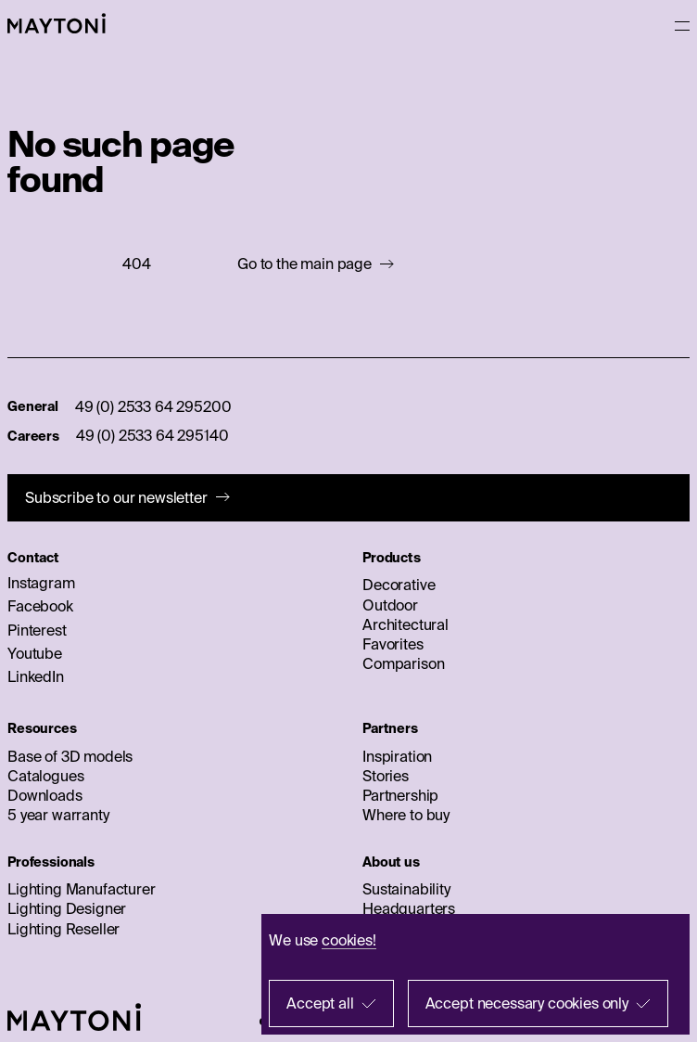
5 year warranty (58, 814)
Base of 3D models (70, 756)
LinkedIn (35, 676)
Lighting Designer (66, 908)
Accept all (319, 1003)
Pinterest (37, 630)
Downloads (44, 795)
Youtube (34, 653)
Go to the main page (304, 264)
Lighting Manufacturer (81, 889)
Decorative (398, 584)
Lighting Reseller (63, 928)
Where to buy (406, 814)
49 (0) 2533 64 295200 (153, 406)
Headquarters (408, 908)
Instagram (41, 582)
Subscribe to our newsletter (116, 497)
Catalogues (45, 775)
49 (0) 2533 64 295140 (152, 435)
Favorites (393, 644)
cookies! (349, 940)
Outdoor (390, 605)
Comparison (403, 663)
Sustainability (406, 889)
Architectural (405, 624)
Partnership (400, 795)
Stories (385, 775)
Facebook (40, 606)
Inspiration (397, 756)
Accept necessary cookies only (526, 1003)
